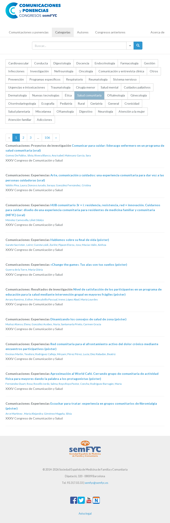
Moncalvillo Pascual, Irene (49, 299)
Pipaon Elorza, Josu (70, 244)
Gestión (149, 63)
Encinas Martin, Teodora (20, 354)
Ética (68, 95)
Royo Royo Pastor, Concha (74, 383)
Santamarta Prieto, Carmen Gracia (81, 324)
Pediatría (66, 103)
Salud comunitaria (89, 95)
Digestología (62, 63)
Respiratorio (74, 79)
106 (47, 137)
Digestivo (86, 111)
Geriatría (96, 103)
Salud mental (109, 87)
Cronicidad (132, 103)
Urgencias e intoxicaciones (26, 87)
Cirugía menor (85, 87)
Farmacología (129, 63)
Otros (154, 71)
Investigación (39, 71)
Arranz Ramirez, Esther (19, 299)
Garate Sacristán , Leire (19, 244)
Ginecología (138, 95)
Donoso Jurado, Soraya (41, 185)
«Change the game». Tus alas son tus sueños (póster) (88, 264)
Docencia (82, 63)
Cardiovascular (18, 63)
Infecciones (16, 71)
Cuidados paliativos (137, 87)
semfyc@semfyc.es (96, 483)
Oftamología (65, 111)
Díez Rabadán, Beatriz (103, 354)
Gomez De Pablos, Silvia (19, 155)
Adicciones (44, 119)
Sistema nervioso (125, 79)
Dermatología (17, 95)
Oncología (86, 71)
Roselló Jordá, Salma (46, 383)
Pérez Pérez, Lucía (78, 354)
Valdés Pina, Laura (16, 185)
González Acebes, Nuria (46, 324)
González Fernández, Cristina (73, 185)
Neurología (105, 111)
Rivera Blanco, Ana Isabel (49, 155)
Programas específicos (44, 79)
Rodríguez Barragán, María (106, 383)
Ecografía (48, 103)
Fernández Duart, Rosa (19, 383)
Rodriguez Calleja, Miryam (50, 354)
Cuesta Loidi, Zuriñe (45, 244)
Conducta (41, 63)
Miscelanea (43, 111)
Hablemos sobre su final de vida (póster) (79, 240)
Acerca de (157, 32)
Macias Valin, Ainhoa (94, 244)
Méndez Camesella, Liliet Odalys (25, 220)
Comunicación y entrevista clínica (121, 71)
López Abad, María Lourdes (82, 299)
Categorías (62, 32)
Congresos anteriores (110, 32)
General (113, 103)
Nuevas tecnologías (45, 95)
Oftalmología (116, 95)
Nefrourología (63, 71)
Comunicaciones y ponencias (29, 32)
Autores (83, 32)
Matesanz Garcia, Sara (78, 155)
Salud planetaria (19, 111)
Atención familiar (19, 119)
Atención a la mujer (132, 111)
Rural (81, 103)
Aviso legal (85, 513)
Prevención (16, 79)
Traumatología (60, 87)
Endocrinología (105, 63)
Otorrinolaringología (22, 103)
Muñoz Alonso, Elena (18, 324)
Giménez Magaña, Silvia (58, 413)
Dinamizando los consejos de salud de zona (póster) (88, 319)
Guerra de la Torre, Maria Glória (24, 269)
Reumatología (98, 79)
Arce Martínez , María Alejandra (24, 413)
